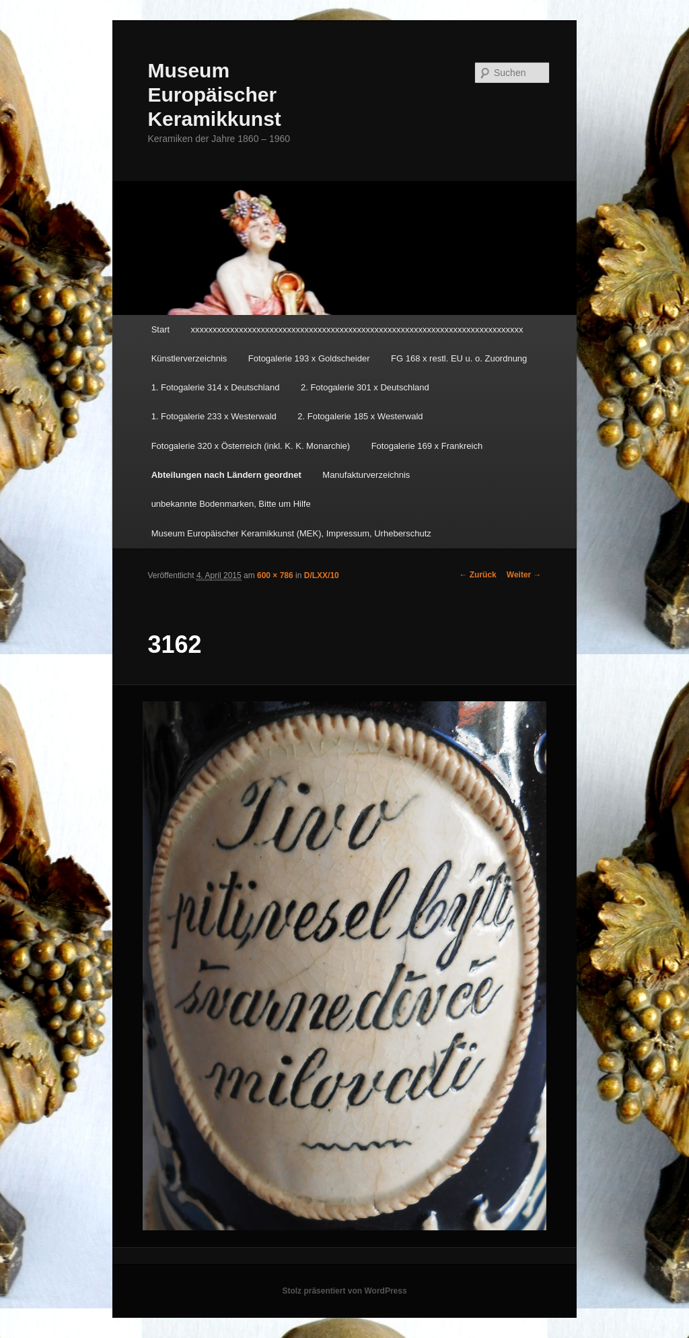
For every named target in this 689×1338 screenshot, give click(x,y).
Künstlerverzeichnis (189, 358)
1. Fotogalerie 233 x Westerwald (214, 416)
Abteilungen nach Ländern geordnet (226, 475)
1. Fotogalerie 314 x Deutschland (215, 387)
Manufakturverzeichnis (366, 475)
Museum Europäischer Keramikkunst (214, 94)
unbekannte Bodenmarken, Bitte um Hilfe (231, 504)
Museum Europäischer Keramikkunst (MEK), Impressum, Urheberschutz (291, 533)
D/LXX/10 (321, 575)
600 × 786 (275, 575)
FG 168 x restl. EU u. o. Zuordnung (459, 358)
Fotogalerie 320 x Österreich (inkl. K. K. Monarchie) (251, 446)
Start (160, 329)
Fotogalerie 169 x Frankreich (426, 446)
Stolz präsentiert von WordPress (344, 1291)
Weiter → (524, 574)
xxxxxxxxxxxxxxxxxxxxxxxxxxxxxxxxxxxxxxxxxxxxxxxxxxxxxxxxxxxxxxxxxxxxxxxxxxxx (357, 329)
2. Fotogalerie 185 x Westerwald (360, 416)
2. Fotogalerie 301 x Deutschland (365, 387)
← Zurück (477, 574)
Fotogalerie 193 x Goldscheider (309, 358)
